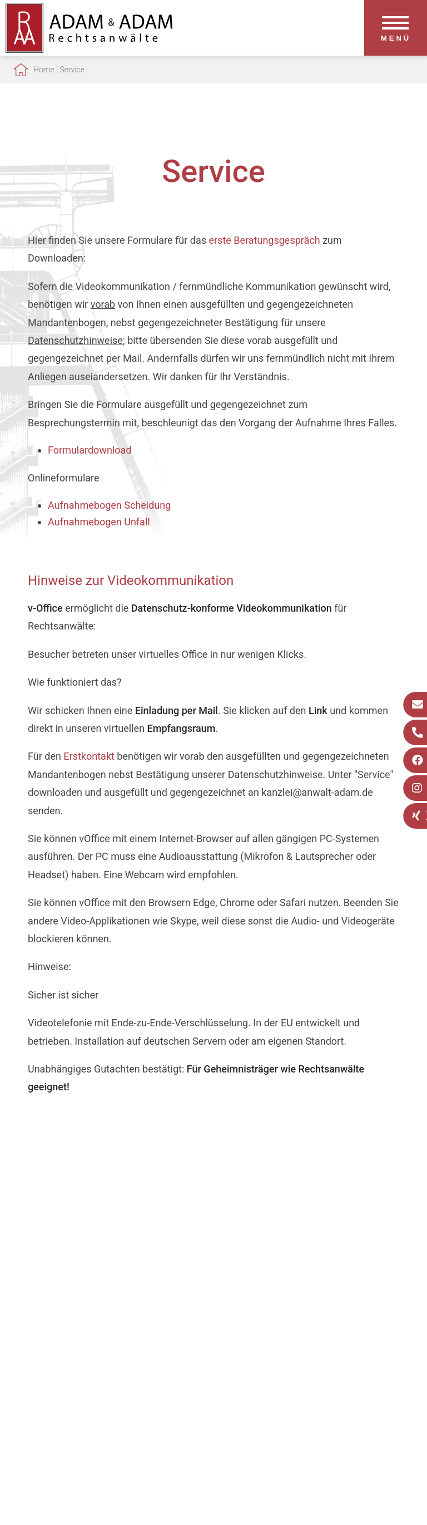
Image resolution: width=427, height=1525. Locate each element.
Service (72, 69)
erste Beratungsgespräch (264, 240)
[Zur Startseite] (89, 49)
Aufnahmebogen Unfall (99, 522)
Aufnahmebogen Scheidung (109, 505)
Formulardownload (89, 450)
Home (43, 69)
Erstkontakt (89, 756)
